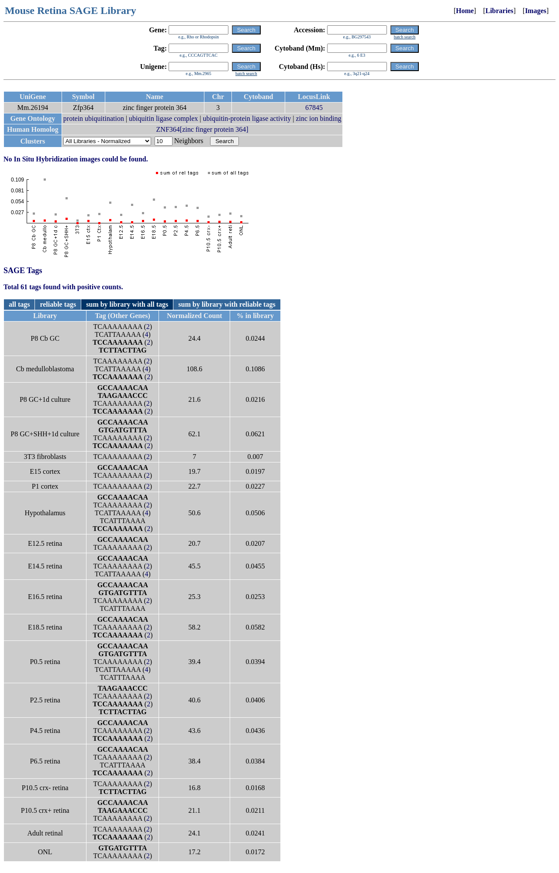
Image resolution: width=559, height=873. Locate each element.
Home (465, 10)
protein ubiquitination (93, 118)
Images (535, 10)
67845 (314, 107)
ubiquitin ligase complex (163, 118)
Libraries (499, 10)
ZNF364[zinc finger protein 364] (202, 129)
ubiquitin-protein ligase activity (247, 118)
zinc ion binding (318, 118)
